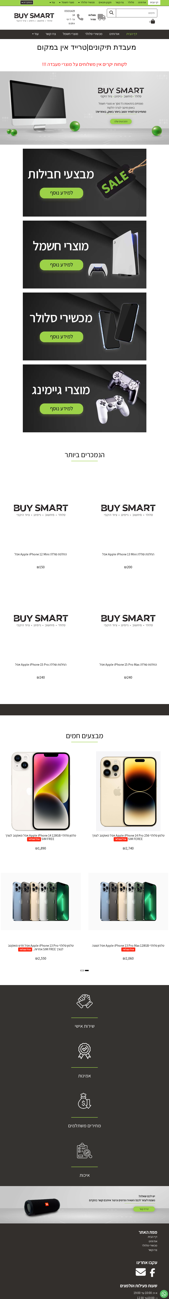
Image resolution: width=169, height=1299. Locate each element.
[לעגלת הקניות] (152, 21)
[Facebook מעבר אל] (152, 1275)
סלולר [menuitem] (131, 2)
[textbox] (84, 62)
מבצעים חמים (84, 735)
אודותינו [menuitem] (142, 2)
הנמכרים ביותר (85, 454)
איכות (85, 1175)
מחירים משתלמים (84, 1125)
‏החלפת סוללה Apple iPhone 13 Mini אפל (128, 554)
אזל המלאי (120, 839)
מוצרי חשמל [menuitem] (66, 2)
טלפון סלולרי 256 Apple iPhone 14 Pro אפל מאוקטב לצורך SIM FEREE (128, 837)
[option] (84, 107)
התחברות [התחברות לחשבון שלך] (26, 2)
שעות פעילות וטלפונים (138, 1285)
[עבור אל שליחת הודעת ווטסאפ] (164, 1294)
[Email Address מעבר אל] (141, 1275)
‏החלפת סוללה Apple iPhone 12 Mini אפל (41, 554)
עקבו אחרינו (146, 1262)
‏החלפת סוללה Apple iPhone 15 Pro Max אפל (128, 664)
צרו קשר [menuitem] (119, 2)
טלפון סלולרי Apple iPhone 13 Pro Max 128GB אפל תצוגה (128, 945)
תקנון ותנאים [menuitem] (105, 2)
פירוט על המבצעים (152, 708)
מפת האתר (148, 1232)
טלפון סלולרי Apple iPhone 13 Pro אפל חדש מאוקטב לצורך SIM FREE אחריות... (41, 947)
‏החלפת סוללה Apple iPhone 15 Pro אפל (40, 664)
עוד (52, 2)
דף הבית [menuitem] (154, 2)
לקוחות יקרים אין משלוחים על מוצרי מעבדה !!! (84, 64)
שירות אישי (84, 1026)
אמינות (84, 1075)
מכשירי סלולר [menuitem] (86, 2)
